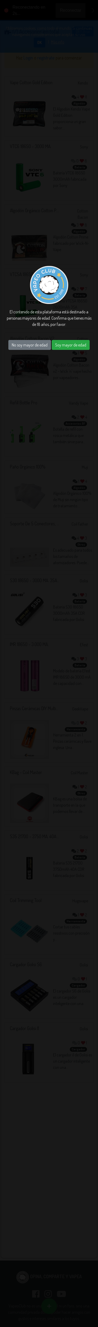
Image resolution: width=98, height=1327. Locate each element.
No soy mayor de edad (30, 345)
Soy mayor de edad (70, 345)
